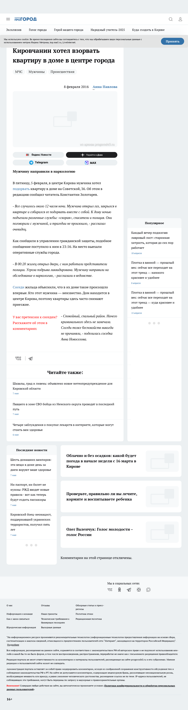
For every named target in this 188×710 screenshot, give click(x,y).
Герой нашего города (68, 30)
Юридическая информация (21, 627)
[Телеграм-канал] (38, 162)
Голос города (38, 30)
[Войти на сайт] (180, 19)
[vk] (18, 358)
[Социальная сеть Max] (91, 162)
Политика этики (84, 613)
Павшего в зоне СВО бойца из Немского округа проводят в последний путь (65, 409)
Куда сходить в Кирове (148, 30)
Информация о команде (20, 613)
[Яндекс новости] (38, 155)
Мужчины (37, 71)
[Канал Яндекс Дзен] (91, 155)
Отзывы (45, 605)
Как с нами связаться (18, 618)
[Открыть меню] (8, 19)
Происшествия (63, 71)
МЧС (19, 71)
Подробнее (13, 644)
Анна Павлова (105, 86)
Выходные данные (51, 627)
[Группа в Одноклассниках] (119, 589)
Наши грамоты (49, 613)
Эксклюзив (14, 30)
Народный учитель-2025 (108, 30)
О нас (10, 605)
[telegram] (32, 358)
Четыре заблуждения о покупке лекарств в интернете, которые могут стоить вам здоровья (65, 430)
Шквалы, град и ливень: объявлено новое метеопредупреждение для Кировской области (65, 389)
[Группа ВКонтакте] (110, 589)
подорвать (21, 189)
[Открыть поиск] (170, 19)
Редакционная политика (89, 618)
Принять (173, 41)
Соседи (18, 287)
